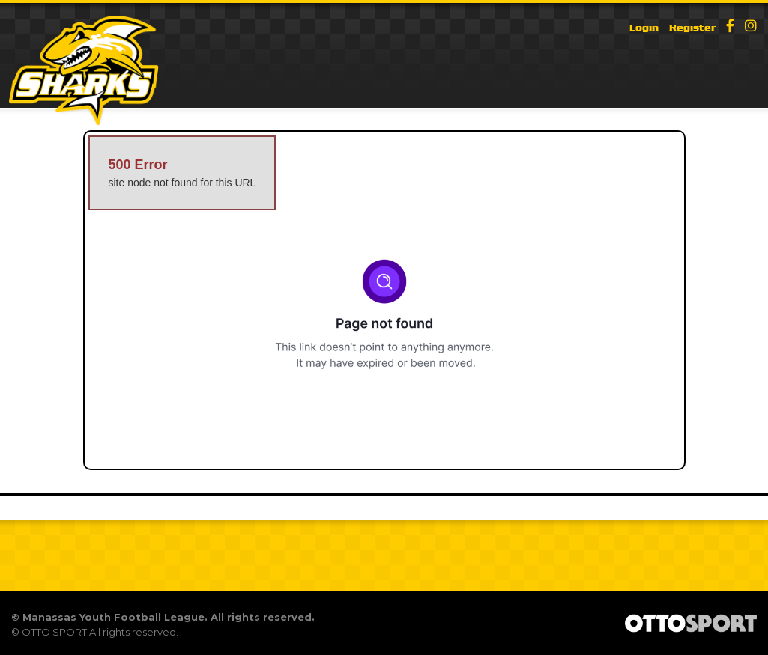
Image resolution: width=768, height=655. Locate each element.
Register (692, 27)
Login (644, 27)
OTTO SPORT (54, 632)
